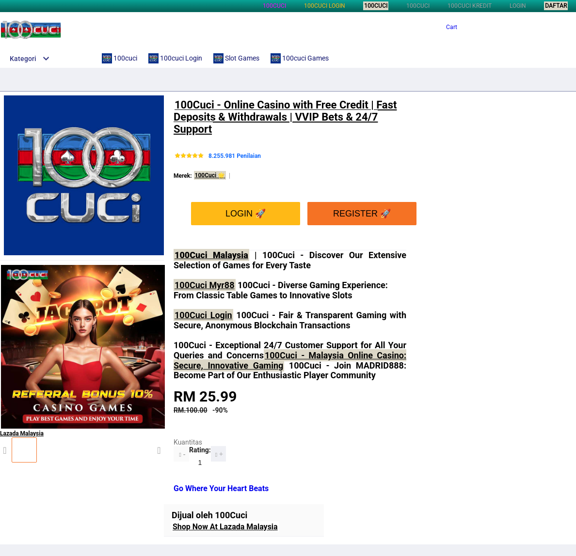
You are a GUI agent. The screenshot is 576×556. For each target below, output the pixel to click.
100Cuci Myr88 (205, 285)
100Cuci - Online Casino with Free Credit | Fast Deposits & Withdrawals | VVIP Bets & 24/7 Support (285, 117)
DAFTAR (556, 5)
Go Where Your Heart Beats (221, 488)
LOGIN (518, 5)
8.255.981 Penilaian (234, 156)
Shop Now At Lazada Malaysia (225, 526)
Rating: (200, 450)
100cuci (274, 5)
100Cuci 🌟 (210, 175)
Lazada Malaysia (82, 442)
